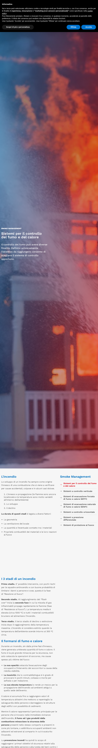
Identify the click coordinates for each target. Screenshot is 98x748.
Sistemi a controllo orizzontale (79, 512)
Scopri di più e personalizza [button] (18, 27)
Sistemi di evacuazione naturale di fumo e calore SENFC (79, 505)
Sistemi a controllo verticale (77, 491)
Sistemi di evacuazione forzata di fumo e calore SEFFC (79, 497)
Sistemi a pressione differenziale (73, 518)
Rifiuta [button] (73, 27)
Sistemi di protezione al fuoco (78, 525)
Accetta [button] (88, 27)
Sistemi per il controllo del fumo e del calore (80, 484)
